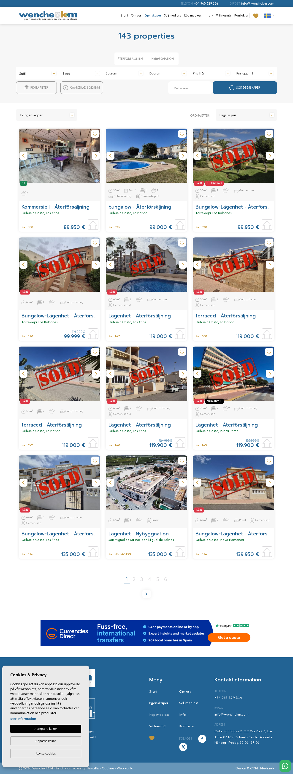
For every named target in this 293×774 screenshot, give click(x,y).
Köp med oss (193, 15)
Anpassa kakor (45, 741)
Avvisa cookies (46, 753)
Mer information (23, 718)
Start (124, 15)
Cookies (108, 768)
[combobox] (38, 72)
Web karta (125, 768)
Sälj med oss (172, 15)
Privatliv (93, 768)
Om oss (136, 15)
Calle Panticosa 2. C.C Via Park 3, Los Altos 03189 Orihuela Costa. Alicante (243, 734)
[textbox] (38, 73)
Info (208, 15)
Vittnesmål (223, 15)
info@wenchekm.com (257, 3)
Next (95, 156)
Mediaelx (267, 768)
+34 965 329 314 (206, 3)
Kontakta (241, 15)
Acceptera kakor (46, 729)
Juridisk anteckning (70, 768)
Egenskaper (152, 15)
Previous (23, 156)
